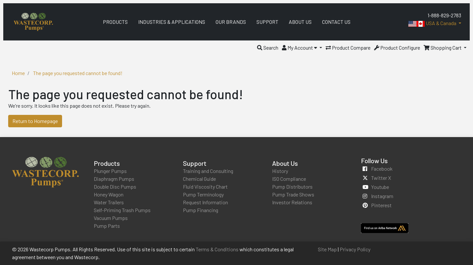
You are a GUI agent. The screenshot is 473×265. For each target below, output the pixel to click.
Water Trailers (109, 202)
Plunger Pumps (110, 171)
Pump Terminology (203, 194)
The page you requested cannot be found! (77, 73)
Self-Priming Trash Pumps (122, 210)
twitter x (381, 178)
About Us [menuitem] (300, 22)
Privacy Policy (355, 249)
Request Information (205, 202)
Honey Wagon (108, 194)
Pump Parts (107, 226)
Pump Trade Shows (293, 194)
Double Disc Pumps (115, 186)
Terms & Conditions (217, 249)
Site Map (327, 249)
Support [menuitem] (267, 22)
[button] (267, 47)
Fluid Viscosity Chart (205, 186)
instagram (382, 196)
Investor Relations (292, 202)
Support (194, 163)
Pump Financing (200, 210)
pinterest (381, 205)
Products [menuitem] (115, 22)
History (280, 171)
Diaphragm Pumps (114, 179)
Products (107, 163)
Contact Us (336, 22)
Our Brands (231, 22)
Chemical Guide (199, 179)
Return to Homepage (35, 121)
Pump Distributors (292, 186)
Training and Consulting (208, 171)
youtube (380, 187)
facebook (382, 168)
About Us (285, 163)
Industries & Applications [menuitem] (171, 22)
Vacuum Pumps (111, 218)
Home (18, 73)
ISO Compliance (289, 179)
